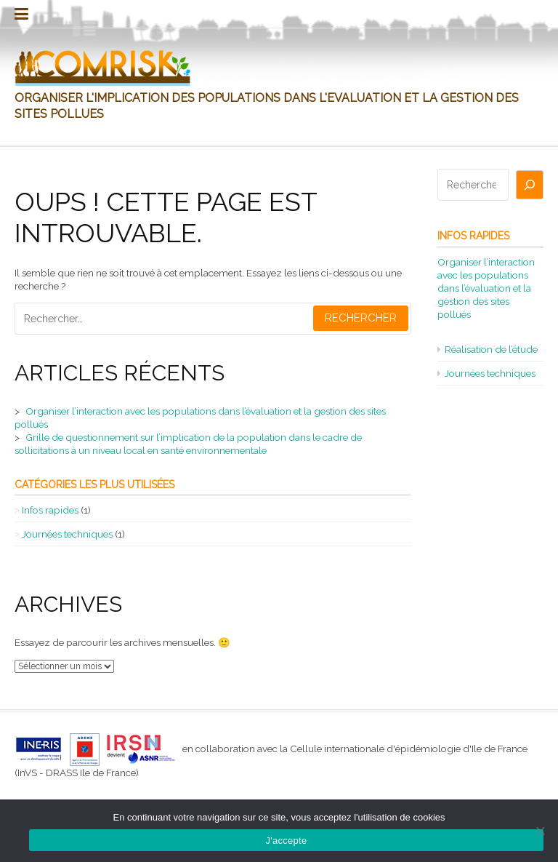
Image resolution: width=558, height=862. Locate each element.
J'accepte (286, 840)
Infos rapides (50, 510)
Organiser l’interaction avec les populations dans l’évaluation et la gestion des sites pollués (486, 288)
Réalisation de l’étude (491, 349)
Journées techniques (67, 534)
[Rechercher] (529, 184)
